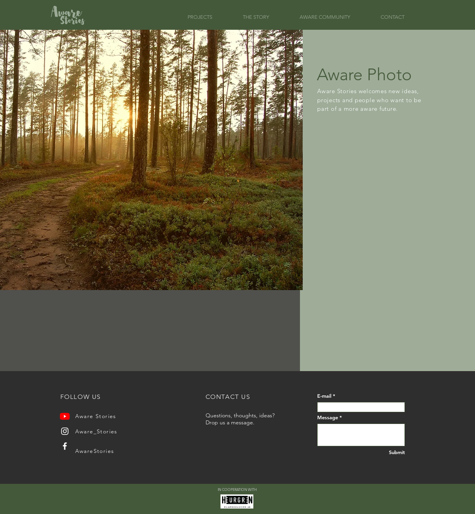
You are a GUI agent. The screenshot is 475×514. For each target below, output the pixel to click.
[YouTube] (65, 416)
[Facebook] (65, 446)
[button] (209, 17)
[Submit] (390, 452)
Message (327, 417)
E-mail (324, 396)
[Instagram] (65, 431)
